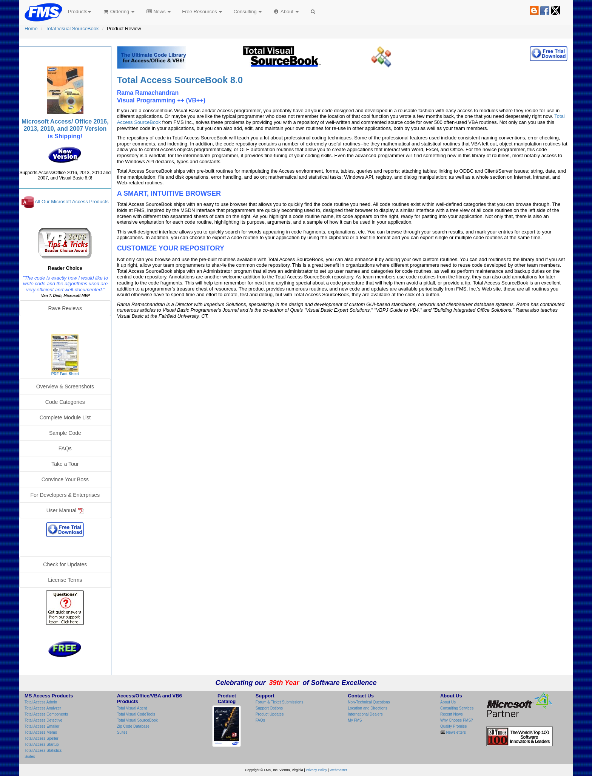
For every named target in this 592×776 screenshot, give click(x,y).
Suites (30, 756)
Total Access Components (46, 714)
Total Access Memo (41, 732)
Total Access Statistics (43, 750)
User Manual (65, 510)
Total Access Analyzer (43, 708)
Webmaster (338, 770)
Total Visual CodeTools (136, 714)
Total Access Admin (41, 702)
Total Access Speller (42, 738)
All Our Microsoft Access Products (72, 202)
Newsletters (455, 732)
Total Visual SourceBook (72, 28)
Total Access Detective (43, 720)
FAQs (65, 448)
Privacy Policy (316, 770)
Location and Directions (367, 708)
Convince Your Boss (65, 479)
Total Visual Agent (132, 708)
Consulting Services (456, 708)
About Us (448, 702)
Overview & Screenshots (65, 386)
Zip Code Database (133, 726)
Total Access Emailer (42, 726)
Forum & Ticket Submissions (280, 702)
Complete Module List (65, 417)
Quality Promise (453, 726)
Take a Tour (65, 464)
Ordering (118, 11)
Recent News (451, 714)
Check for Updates (65, 564)
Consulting (247, 11)
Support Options (269, 708)
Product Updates (270, 714)
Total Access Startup (42, 744)
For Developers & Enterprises (65, 495)
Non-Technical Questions (369, 702)
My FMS (355, 720)
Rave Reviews (65, 308)
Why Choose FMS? (456, 720)
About (285, 11)
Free (202, 11)
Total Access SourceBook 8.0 (180, 80)
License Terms (65, 580)
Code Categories (65, 402)
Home (31, 28)
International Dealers (365, 714)
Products (79, 11)
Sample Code (65, 433)
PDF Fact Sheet (65, 374)
